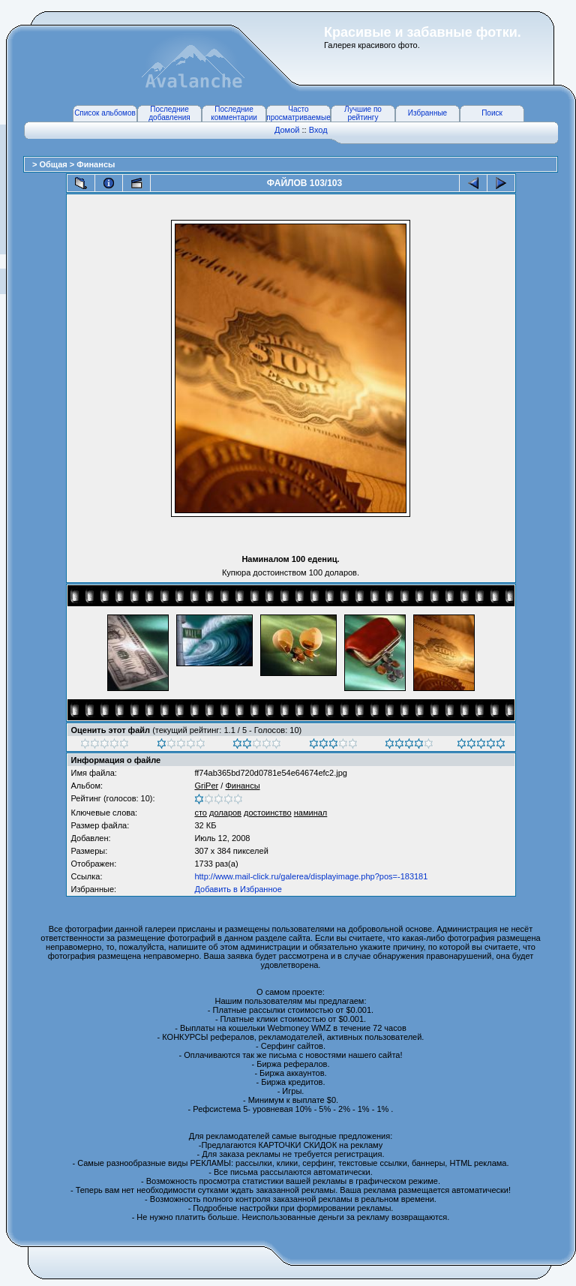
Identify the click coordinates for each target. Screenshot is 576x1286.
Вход (318, 129)
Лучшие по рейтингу (363, 113)
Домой (287, 129)
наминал (311, 812)
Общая (54, 164)
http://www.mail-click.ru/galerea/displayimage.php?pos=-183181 (311, 876)
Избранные (427, 113)
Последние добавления (169, 113)
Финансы (95, 164)
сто (200, 812)
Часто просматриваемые (298, 113)
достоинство (268, 812)
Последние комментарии (234, 113)
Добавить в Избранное (237, 889)
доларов (225, 812)
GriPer (206, 785)
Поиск (492, 113)
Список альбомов (105, 113)
